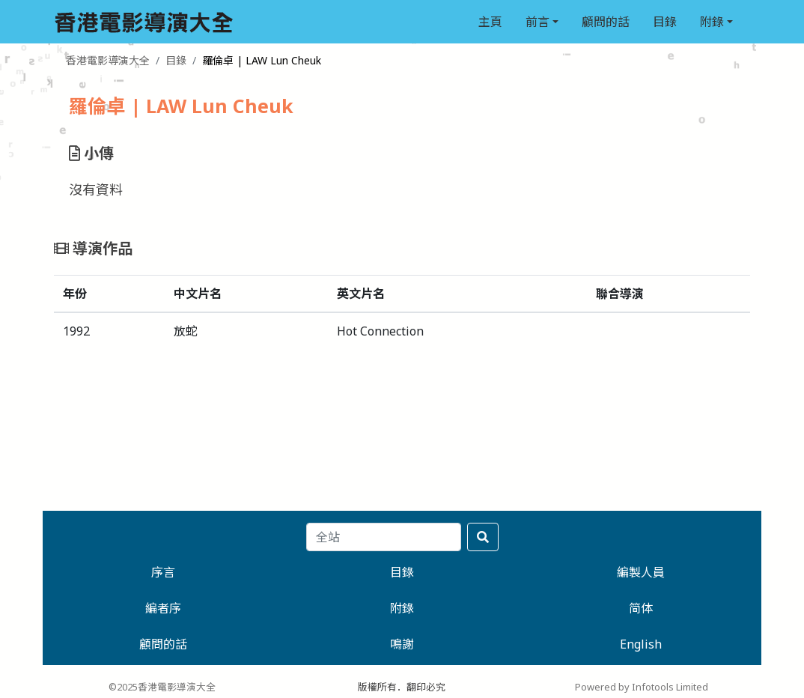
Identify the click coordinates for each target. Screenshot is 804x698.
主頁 (490, 21)
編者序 (163, 608)
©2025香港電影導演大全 (162, 687)
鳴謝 (402, 644)
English (641, 644)
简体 (641, 608)
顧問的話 (606, 21)
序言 (163, 572)
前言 (537, 21)
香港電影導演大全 (108, 60)
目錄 (665, 21)
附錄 (712, 21)
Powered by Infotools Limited (641, 687)
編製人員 (641, 572)
